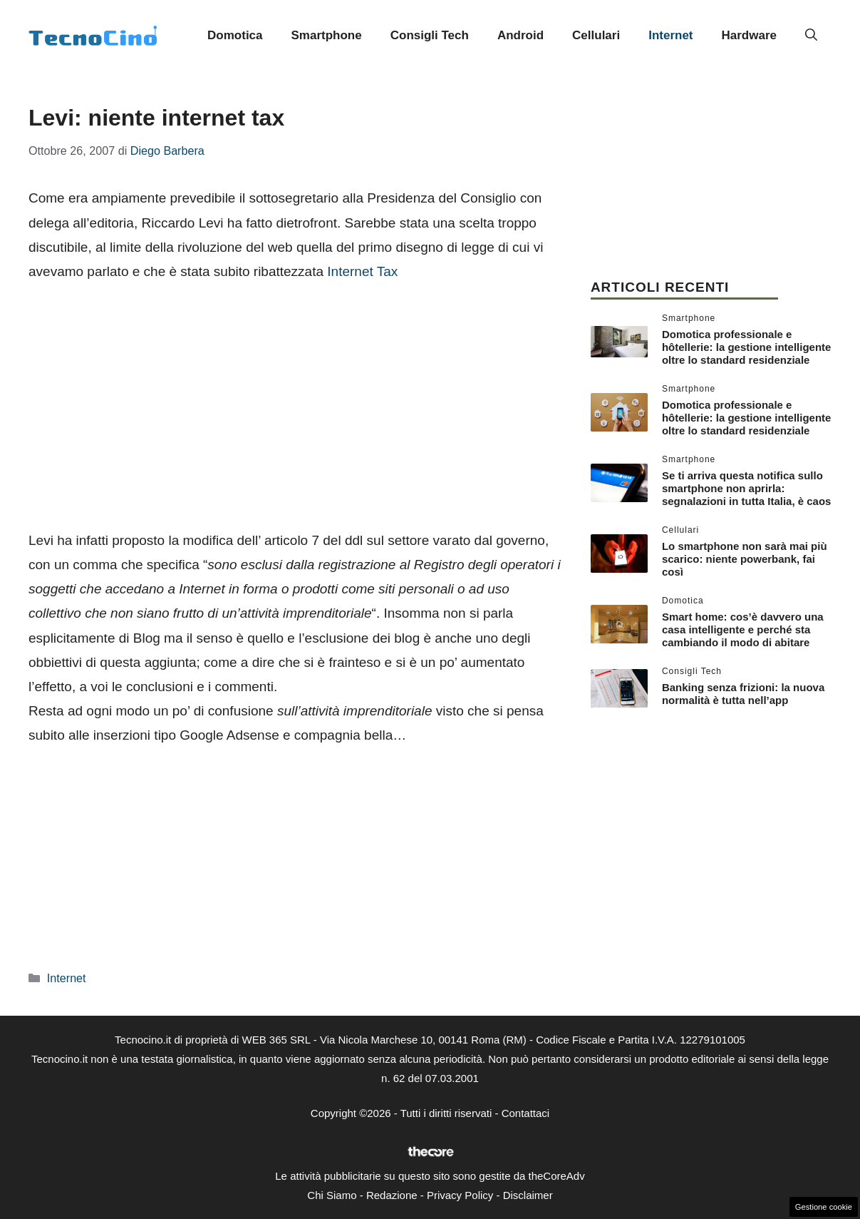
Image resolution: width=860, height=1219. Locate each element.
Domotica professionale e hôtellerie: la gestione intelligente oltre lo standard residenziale (746, 347)
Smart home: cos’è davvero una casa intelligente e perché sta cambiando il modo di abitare (743, 629)
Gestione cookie (823, 1207)
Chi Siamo (331, 1195)
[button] (811, 35)
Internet (670, 35)
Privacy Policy (460, 1195)
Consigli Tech (429, 35)
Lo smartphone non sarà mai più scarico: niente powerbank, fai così (744, 559)
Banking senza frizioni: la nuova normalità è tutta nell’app (743, 693)
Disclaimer (528, 1195)
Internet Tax (362, 271)
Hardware (749, 35)
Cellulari (596, 35)
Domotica (234, 35)
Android (520, 35)
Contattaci (526, 1113)
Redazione (392, 1195)
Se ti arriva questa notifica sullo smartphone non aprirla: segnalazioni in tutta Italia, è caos (746, 488)
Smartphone (326, 35)
